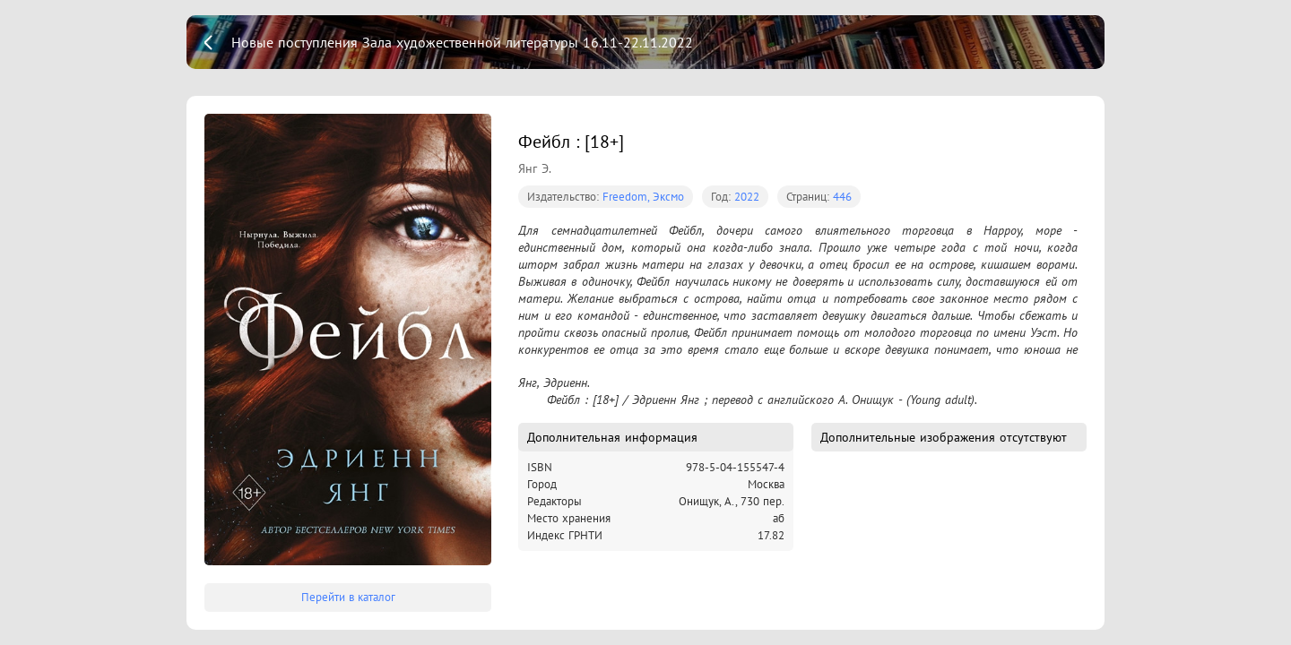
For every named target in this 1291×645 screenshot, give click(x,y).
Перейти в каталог (348, 597)
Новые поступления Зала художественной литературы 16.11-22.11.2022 (462, 42)
